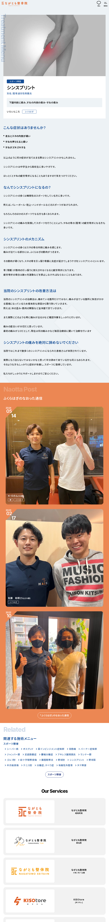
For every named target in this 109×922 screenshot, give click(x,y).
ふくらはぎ (29, 112)
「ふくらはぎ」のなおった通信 (54, 715)
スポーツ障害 (15, 81)
